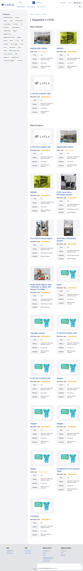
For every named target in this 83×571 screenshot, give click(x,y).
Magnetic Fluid (7, 34)
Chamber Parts (19, 20)
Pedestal (6, 44)
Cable (11, 20)
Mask (59, 284)
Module (19, 37)
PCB (22, 40)
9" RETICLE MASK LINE (67, 333)
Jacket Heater (7, 30)
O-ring (17, 40)
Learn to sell (28, 553)
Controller (15, 24)
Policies (45, 553)
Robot (5, 47)
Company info (46, 550)
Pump (21, 44)
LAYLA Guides (46, 561)
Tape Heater (12, 47)
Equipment (6, 57)
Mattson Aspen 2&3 (14, 50)
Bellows (6, 20)
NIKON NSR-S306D (38, 48)
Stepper (60, 378)
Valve (19, 47)
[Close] (80, 565)
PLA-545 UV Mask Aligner (41, 238)
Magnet (15, 30)
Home (31, 14)
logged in (72, 568)
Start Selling (28, 550)
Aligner (33, 469)
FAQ (62, 553)
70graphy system (37, 333)
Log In (69, 2)
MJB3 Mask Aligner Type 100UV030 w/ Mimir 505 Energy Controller (40, 286)
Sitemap (63, 555)
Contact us (63, 550)
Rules (44, 555)
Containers (19, 60)
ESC (22, 24)
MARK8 (60, 48)
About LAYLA (21, 7)
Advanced (39, 2)
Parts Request (31, 7)
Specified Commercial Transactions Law (48, 558)
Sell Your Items (41, 7)
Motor (11, 40)
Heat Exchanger (16, 27)
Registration (63, 2)
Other (16, 54)
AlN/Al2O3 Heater (8, 17)
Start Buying (9, 553)
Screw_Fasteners (8, 54)
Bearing (17, 17)
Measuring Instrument (9, 37)
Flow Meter (6, 27)
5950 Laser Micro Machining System (64, 193)
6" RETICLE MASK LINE (40, 94)
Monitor (6, 40)
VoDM (5, 50)
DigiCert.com (41, 565)
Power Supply (14, 44)
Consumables (7, 24)
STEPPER (34, 516)
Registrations (9, 550)
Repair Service (15, 57)
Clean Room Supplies (9, 60)
